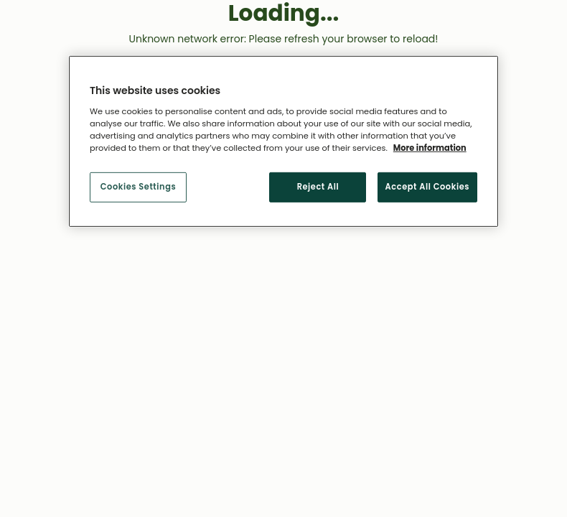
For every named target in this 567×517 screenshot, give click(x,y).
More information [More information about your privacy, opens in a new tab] (430, 148)
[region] (283, 141)
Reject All (318, 186)
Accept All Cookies (427, 186)
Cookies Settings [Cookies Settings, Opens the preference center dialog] (138, 186)
